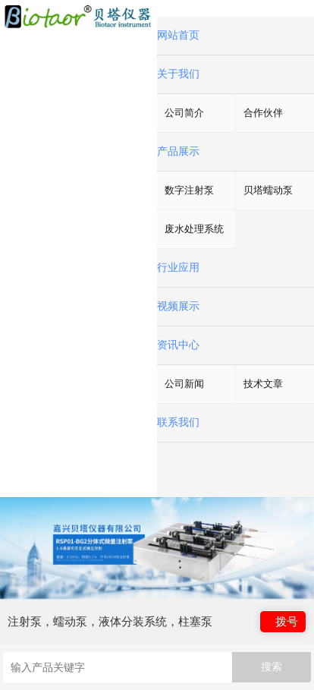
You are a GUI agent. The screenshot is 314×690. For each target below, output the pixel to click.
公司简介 (184, 112)
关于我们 (178, 74)
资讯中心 (178, 345)
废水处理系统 (194, 229)
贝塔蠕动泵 (268, 190)
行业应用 (178, 267)
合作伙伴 (263, 112)
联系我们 (178, 422)
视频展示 (178, 306)
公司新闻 (184, 383)
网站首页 (178, 35)
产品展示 (178, 151)
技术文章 (263, 383)
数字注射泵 (189, 190)
